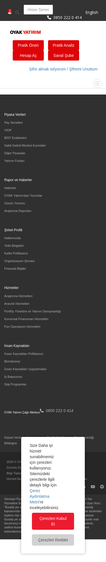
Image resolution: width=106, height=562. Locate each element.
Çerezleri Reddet (53, 540)
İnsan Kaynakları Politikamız (23, 353)
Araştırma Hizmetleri (18, 296)
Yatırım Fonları (14, 160)
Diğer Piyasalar (14, 153)
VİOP (8, 130)
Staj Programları (15, 384)
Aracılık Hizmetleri (16, 303)
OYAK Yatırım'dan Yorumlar (23, 195)
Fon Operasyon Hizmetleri (22, 326)
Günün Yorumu (14, 203)
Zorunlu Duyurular (19, 467)
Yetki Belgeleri (14, 245)
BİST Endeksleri (15, 138)
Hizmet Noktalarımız (20, 479)
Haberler (10, 188)
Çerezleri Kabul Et (53, 521)
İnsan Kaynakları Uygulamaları (25, 369)
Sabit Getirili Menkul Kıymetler (25, 145)
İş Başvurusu (13, 376)
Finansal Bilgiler (15, 268)
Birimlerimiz (12, 361)
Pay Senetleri (13, 122)
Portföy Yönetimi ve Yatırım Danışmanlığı (32, 311)
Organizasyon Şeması (19, 261)
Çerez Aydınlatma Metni (39, 496)
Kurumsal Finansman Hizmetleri (26, 319)
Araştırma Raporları (17, 211)
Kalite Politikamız (16, 253)
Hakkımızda (12, 238)
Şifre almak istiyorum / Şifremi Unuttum (63, 69)
